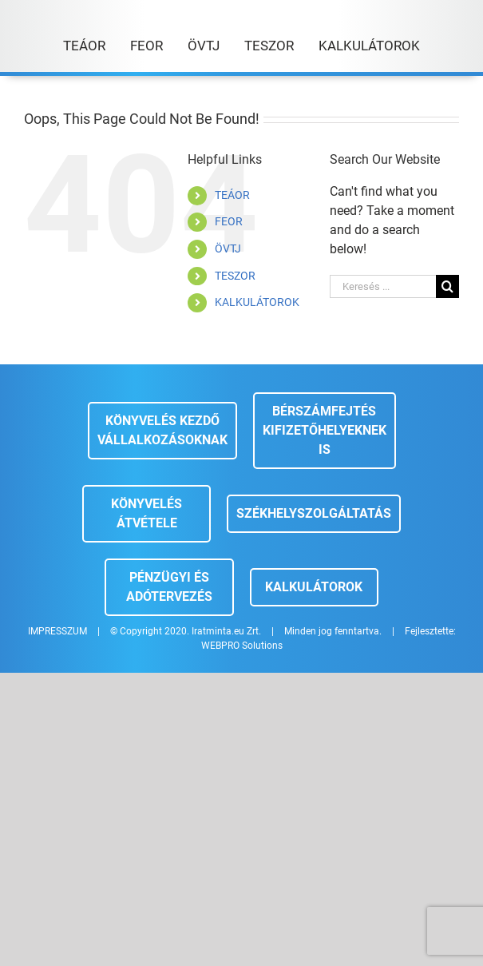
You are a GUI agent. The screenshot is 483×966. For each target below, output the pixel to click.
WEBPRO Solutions (242, 645)
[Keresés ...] (383, 286)
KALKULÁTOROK (257, 302)
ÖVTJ (228, 248)
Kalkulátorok (313, 586)
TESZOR (235, 275)
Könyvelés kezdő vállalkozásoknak (162, 430)
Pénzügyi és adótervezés (169, 587)
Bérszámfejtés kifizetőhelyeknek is (324, 430)
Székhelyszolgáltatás (313, 513)
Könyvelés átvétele (146, 513)
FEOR (229, 221)
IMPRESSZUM (57, 631)
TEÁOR (232, 195)
